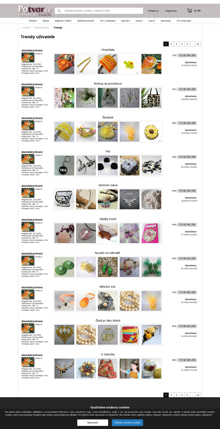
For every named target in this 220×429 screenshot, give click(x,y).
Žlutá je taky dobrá (108, 320)
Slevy (152, 21)
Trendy (57, 27)
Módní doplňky (86, 21)
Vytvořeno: (191, 62)
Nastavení (92, 422)
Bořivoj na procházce (108, 83)
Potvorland (184, 21)
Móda (46, 21)
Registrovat (171, 11)
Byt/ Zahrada (108, 21)
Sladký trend (107, 219)
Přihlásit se (153, 11)
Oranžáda (107, 49)
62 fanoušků (37, 66)
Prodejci (26, 27)
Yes (107, 151)
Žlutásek (107, 117)
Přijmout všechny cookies (127, 422)
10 (198, 44)
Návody (125, 21)
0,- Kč (197, 10)
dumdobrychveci (41, 27)
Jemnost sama (107, 185)
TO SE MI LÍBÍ (187, 55)
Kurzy (139, 21)
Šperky (33, 21)
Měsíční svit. (107, 286)
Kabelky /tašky (63, 21)
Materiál (166, 21)
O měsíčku (108, 354)
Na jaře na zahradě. (108, 252)
